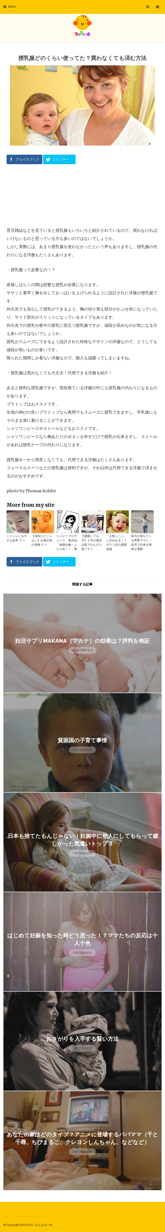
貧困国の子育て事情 (82, 739)
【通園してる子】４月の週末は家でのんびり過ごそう (92, 540)
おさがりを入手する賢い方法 (82, 1038)
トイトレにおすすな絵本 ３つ (17, 538)
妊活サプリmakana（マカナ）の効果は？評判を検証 (82, 640)
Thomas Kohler (40, 490)
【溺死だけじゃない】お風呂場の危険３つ (42, 540)
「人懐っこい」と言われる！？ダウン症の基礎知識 (117, 540)
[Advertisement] (82, 195)
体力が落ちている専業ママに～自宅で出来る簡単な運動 (142, 542)
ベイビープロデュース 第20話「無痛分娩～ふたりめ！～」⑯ (67, 542)
